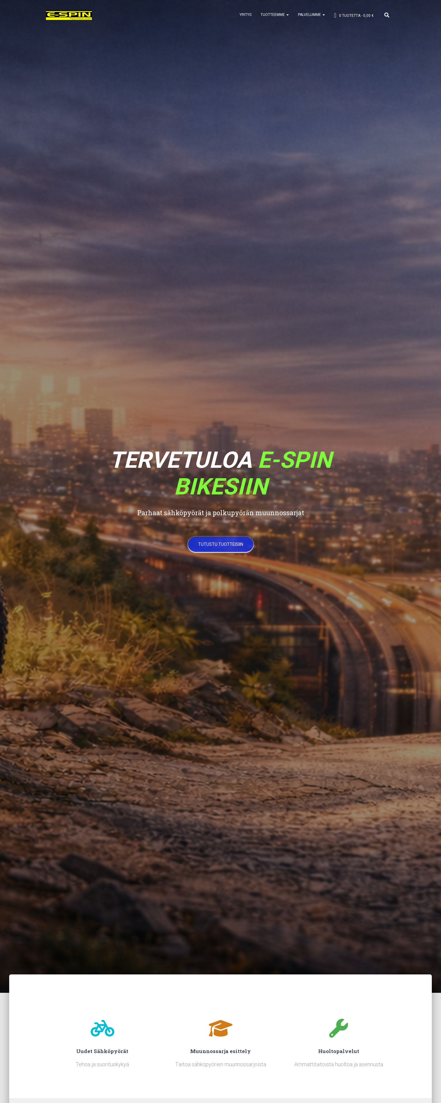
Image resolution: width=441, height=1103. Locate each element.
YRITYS (245, 15)
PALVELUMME (311, 15)
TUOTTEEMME (275, 15)
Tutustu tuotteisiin (220, 546)
